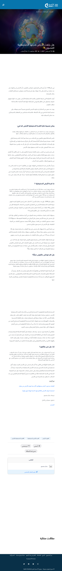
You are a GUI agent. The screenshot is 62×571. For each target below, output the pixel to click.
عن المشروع (49, 555)
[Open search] (3, 4)
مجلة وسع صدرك (20, 555)
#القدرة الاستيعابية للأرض (18, 438)
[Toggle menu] (56, 5)
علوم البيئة (46, 12)
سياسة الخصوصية (31, 558)
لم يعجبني (26, 446)
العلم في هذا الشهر (31, 555)
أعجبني (37, 446)
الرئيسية (51, 12)
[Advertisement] (31, 71)
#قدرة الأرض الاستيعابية (33, 438)
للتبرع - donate (41, 555)
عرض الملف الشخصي (30, 472)
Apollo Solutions (27, 569)
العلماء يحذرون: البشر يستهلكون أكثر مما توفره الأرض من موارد (36, 386)
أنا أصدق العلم (35, 569)
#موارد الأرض (46, 438)
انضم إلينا (12, 555)
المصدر (52, 404)
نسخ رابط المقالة (31, 451)
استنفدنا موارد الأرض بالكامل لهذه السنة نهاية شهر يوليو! (38, 390)
